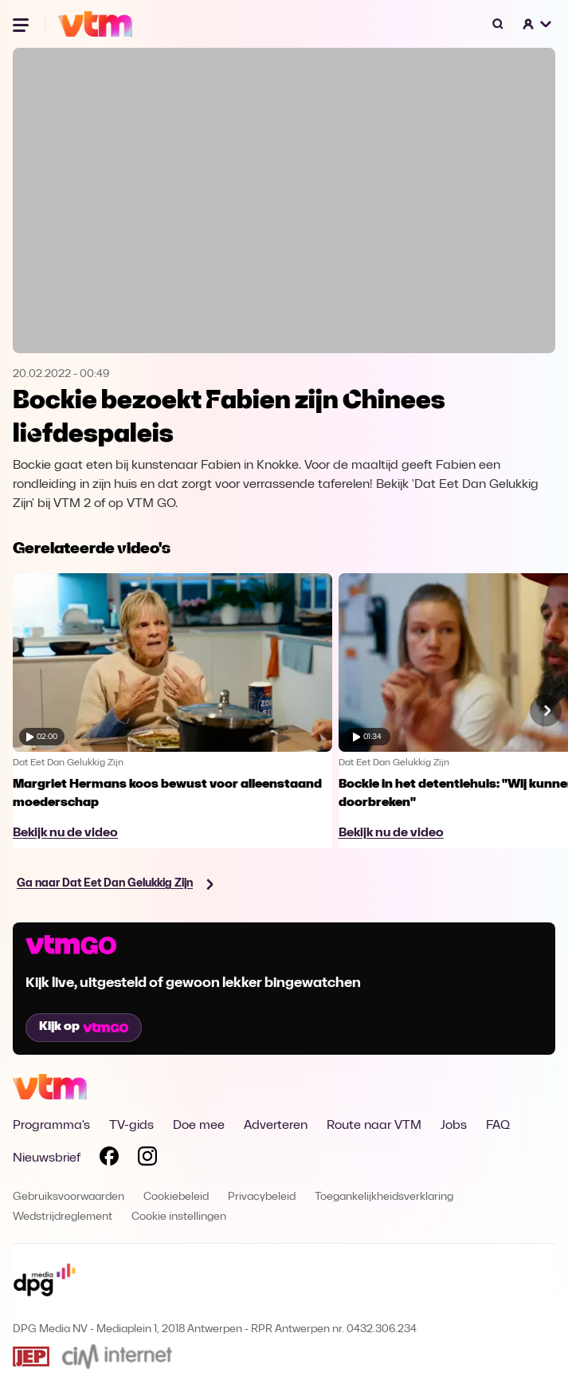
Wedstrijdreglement (62, 1217)
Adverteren (276, 1125)
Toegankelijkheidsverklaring (384, 1197)
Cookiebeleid (176, 1197)
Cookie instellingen (178, 1217)
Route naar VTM (374, 1125)
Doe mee (199, 1125)
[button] (537, 23)
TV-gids (131, 1125)
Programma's (51, 1125)
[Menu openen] (22, 23)
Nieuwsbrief (46, 1158)
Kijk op (83, 1026)
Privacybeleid (262, 1197)
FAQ (498, 1125)
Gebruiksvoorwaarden (68, 1197)
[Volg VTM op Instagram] (147, 1159)
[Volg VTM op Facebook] (109, 1159)
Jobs (454, 1125)
